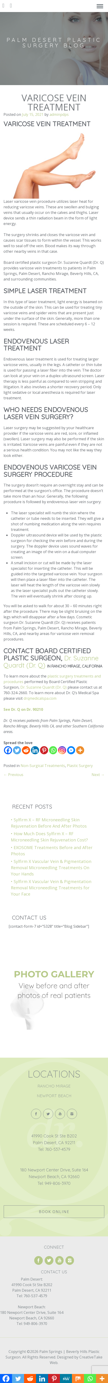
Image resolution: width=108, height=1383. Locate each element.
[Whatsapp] (53, 750)
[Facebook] (8, 750)
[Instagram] (62, 750)
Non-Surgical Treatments (43, 765)
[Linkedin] (35, 750)
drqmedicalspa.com (40, 698)
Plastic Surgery (80, 765)
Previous (13, 774)
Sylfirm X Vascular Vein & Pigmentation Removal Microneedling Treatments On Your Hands (51, 868)
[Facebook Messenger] (71, 750)
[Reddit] (26, 750)
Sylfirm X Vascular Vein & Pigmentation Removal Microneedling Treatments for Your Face (51, 888)
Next (98, 774)
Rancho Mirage (54, 1086)
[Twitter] (17, 750)
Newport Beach (54, 1095)
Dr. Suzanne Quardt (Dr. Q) (43, 687)
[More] (80, 750)
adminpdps (59, 114)
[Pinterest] (44, 750)
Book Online (54, 1211)
